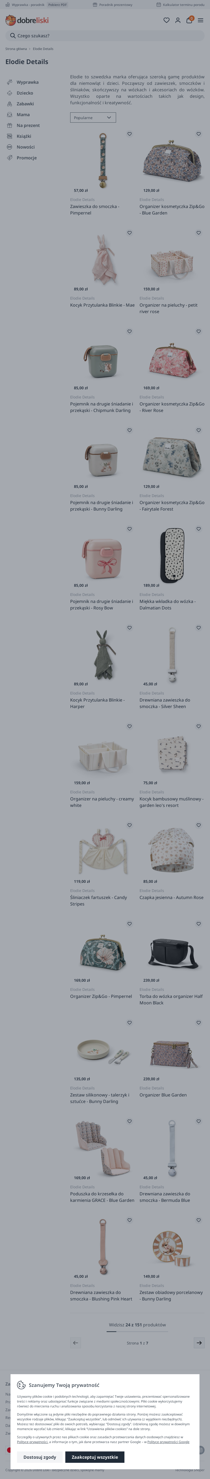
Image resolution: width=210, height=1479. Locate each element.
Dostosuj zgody (39, 1457)
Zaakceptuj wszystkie (95, 1457)
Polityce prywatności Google (168, 1442)
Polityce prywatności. (32, 1442)
